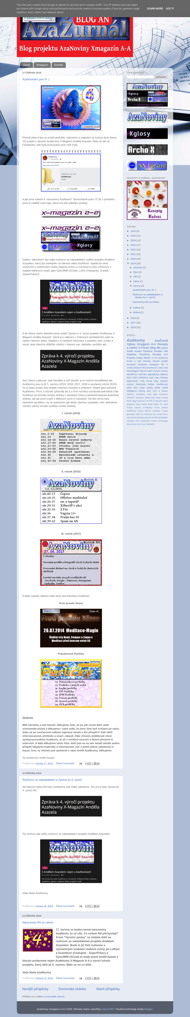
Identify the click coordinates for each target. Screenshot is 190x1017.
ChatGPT (131, 398)
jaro (154, 414)
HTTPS (149, 401)
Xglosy (131, 344)
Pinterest (147, 351)
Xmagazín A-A (146, 344)
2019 (133, 263)
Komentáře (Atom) (54, 996)
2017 (133, 322)
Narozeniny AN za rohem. (38, 922)
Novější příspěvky (35, 989)
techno (154, 421)
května (137, 307)
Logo (156, 378)
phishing (140, 417)
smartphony (145, 421)
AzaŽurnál (161, 340)
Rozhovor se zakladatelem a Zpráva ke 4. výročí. (52, 779)
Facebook (142, 364)
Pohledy (164, 378)
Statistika (131, 354)
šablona (164, 374)
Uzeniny (137, 408)
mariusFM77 (108, 1009)
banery (140, 411)
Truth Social (146, 381)
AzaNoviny (136, 340)
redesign (130, 421)
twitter (157, 388)
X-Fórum (143, 347)
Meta (138, 404)
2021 (133, 254)
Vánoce (156, 361)
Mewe (144, 404)
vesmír (134, 424)
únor (149, 391)
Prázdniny (144, 354)
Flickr (129, 401)
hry (142, 414)
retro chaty (139, 388)
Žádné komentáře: (66, 763)
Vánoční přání (146, 371)
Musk (150, 404)
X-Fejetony (147, 408)
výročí (164, 348)
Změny (130, 368)
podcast (147, 417)
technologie (163, 421)
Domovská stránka (72, 989)
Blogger (148, 1009)
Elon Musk (156, 398)
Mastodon (131, 404)
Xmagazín (42, 64)
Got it (170, 8)
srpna (136, 281)
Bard (155, 394)
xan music (141, 424)
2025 (133, 235)
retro (137, 421)
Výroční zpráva (161, 371)
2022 (133, 249)
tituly (129, 424)
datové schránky (152, 411)
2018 (133, 318)
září (135, 276)
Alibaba (164, 391)
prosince (138, 267)
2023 (133, 245)
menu (165, 414)
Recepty (156, 354)
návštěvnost (162, 384)
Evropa (165, 398)
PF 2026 (164, 404)
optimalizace (153, 374)
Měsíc (156, 404)
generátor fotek (133, 414)
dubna (137, 312)
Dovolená (140, 398)
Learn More (155, 8)
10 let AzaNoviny (159, 358)
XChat (157, 408)
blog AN (155, 347)
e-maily (165, 411)
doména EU (152, 368)
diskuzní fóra (140, 368)
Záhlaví (165, 408)
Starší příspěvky (108, 989)
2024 (133, 240)
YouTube (142, 374)
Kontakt (58, 64)
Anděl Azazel (134, 351)
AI (159, 391)
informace (148, 414)
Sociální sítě (161, 351)
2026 (133, 231)
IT (154, 401)
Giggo (134, 401)
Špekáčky (150, 424)
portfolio (155, 417)
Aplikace (130, 394)
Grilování (141, 401)
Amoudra (131, 364)
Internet (158, 401)
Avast (149, 394)
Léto (139, 361)
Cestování (163, 394)
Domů (26, 64)
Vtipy (156, 381)
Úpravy (142, 391)
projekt (164, 361)
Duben (147, 398)
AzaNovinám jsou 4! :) (36, 79)
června (137, 285)
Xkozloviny (141, 384)
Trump (129, 408)
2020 (133, 258)
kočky (159, 414)
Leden (165, 401)
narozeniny (131, 417)
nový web (163, 368)
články (147, 357)
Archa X (131, 361)
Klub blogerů (133, 371)
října (136, 272)
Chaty (139, 357)
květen (151, 384)
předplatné (163, 417)
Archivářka (140, 394)
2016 (133, 327)
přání (129, 388)
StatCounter (132, 381)
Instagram (154, 364)
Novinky (147, 361)
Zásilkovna (131, 411)
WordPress (132, 374)
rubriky (149, 388)
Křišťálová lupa (145, 378)
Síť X (164, 364)
